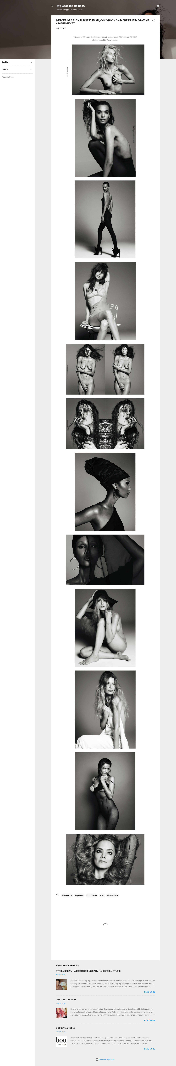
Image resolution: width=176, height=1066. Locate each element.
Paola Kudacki (112, 895)
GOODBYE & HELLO (65, 1028)
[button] (153, 21)
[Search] (158, 6)
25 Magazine (67, 895)
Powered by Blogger (105, 1060)
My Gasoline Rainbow (71, 6)
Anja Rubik (79, 895)
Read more (149, 992)
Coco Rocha (92, 895)
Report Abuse (8, 77)
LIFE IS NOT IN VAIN (66, 999)
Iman (102, 895)
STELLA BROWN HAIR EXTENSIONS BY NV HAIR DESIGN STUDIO (88, 971)
